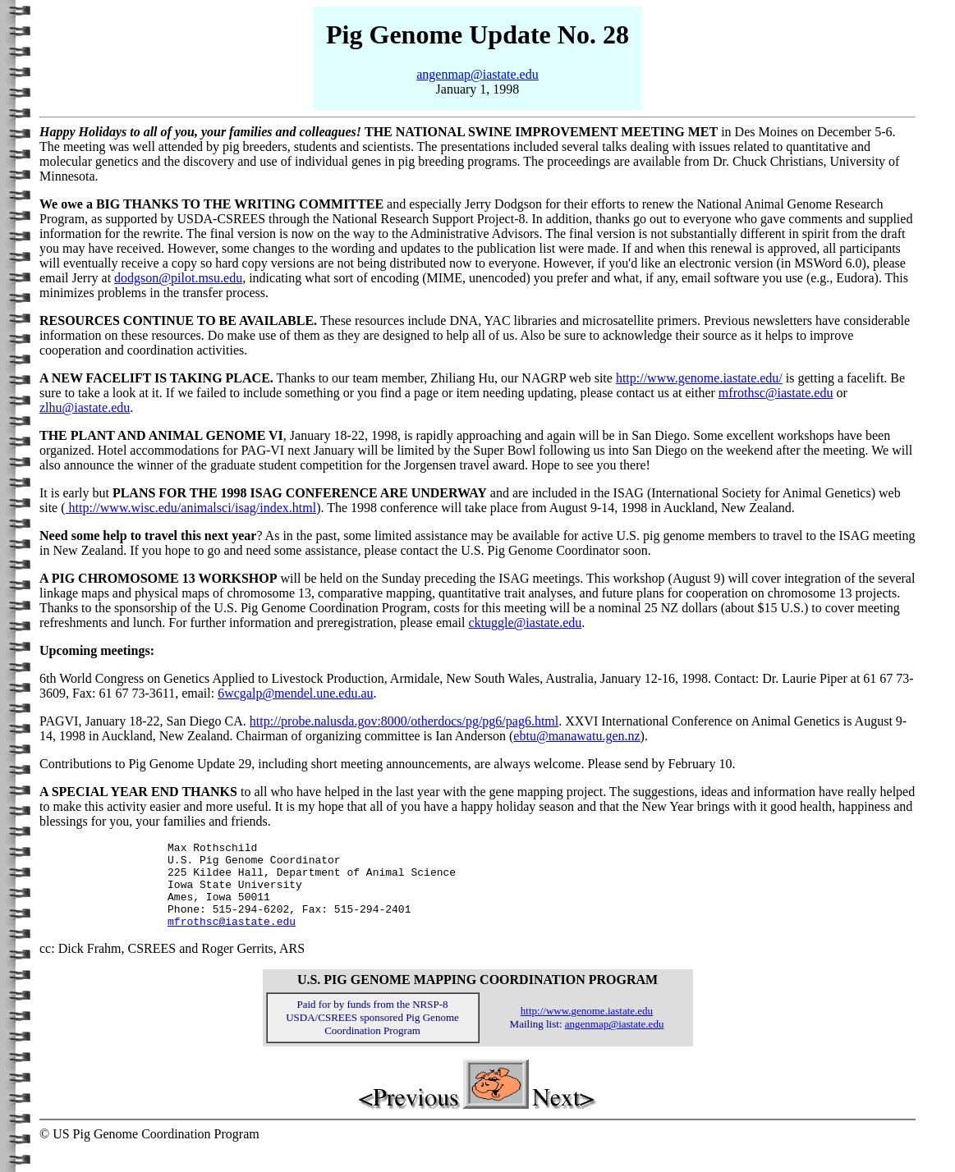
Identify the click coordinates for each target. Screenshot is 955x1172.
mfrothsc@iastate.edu (776, 393)
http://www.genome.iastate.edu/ (699, 378)
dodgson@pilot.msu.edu (178, 278)
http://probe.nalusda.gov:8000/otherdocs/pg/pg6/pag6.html (404, 721)
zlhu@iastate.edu (84, 407)
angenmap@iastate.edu (477, 74)
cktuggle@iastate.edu (525, 622)
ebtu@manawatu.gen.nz (576, 736)
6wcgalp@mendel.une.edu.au (295, 693)
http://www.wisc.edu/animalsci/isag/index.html (191, 508)
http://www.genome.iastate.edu (587, 1028)
